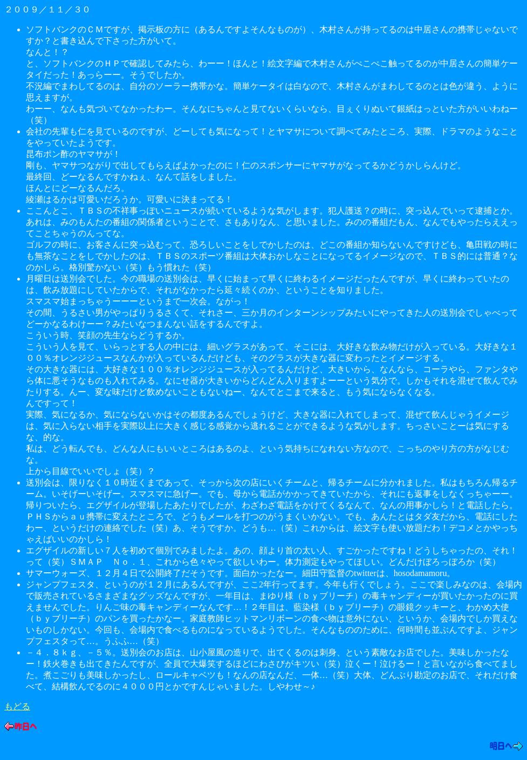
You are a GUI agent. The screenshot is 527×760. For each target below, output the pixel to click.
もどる (17, 706)
